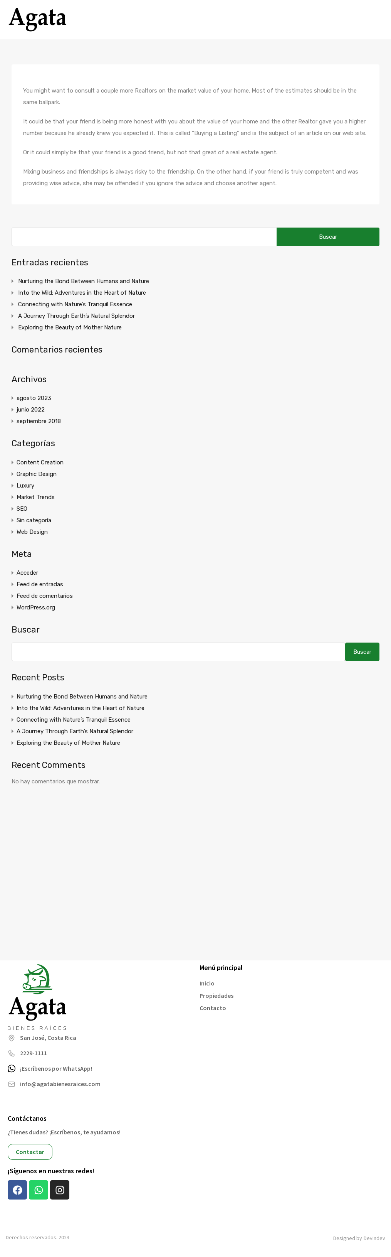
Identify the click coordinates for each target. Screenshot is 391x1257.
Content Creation (40, 462)
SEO (22, 508)
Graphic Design (37, 474)
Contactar (30, 1152)
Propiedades (216, 995)
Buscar (26, 630)
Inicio (207, 983)
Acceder (27, 572)
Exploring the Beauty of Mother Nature (70, 327)
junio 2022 (31, 409)
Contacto (213, 1008)
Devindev (374, 1238)
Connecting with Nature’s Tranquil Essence (75, 304)
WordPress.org (36, 607)
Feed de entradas (40, 584)
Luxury (25, 485)
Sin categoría (34, 520)
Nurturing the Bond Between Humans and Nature (83, 281)
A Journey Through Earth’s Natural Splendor (76, 315)
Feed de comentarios (45, 595)
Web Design (32, 531)
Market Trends (36, 497)
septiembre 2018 (39, 421)
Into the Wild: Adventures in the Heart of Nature (82, 292)
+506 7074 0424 (345, 20)
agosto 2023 (34, 398)
